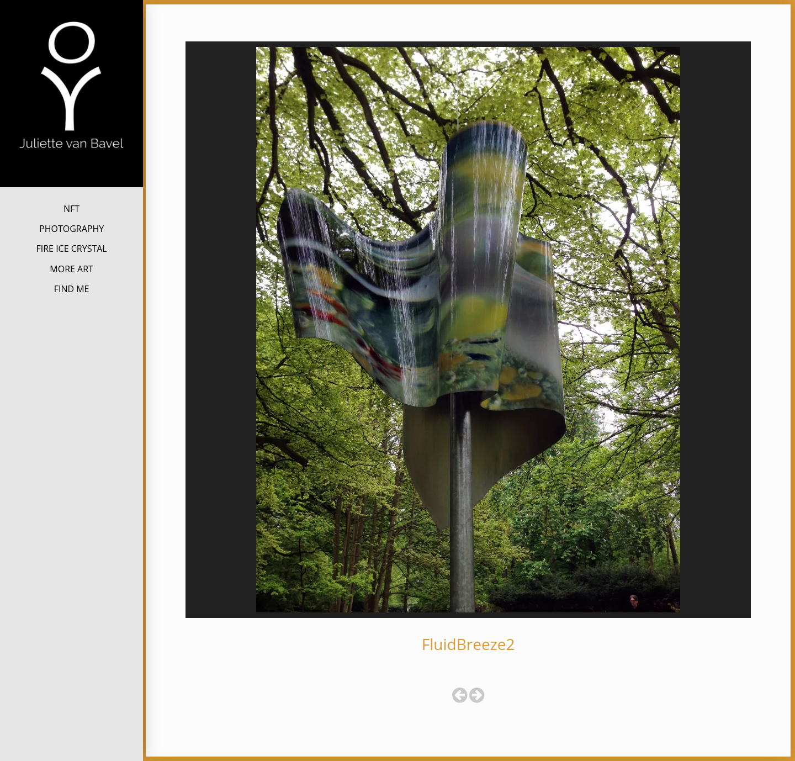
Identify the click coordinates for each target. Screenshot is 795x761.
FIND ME (71, 289)
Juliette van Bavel (71, 167)
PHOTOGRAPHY (71, 229)
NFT (71, 209)
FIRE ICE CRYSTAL (71, 248)
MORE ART (71, 269)
